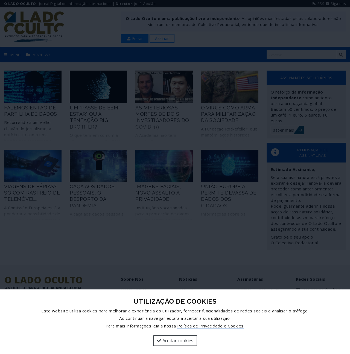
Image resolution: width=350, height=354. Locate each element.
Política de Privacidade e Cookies (210, 326)
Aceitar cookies (175, 341)
